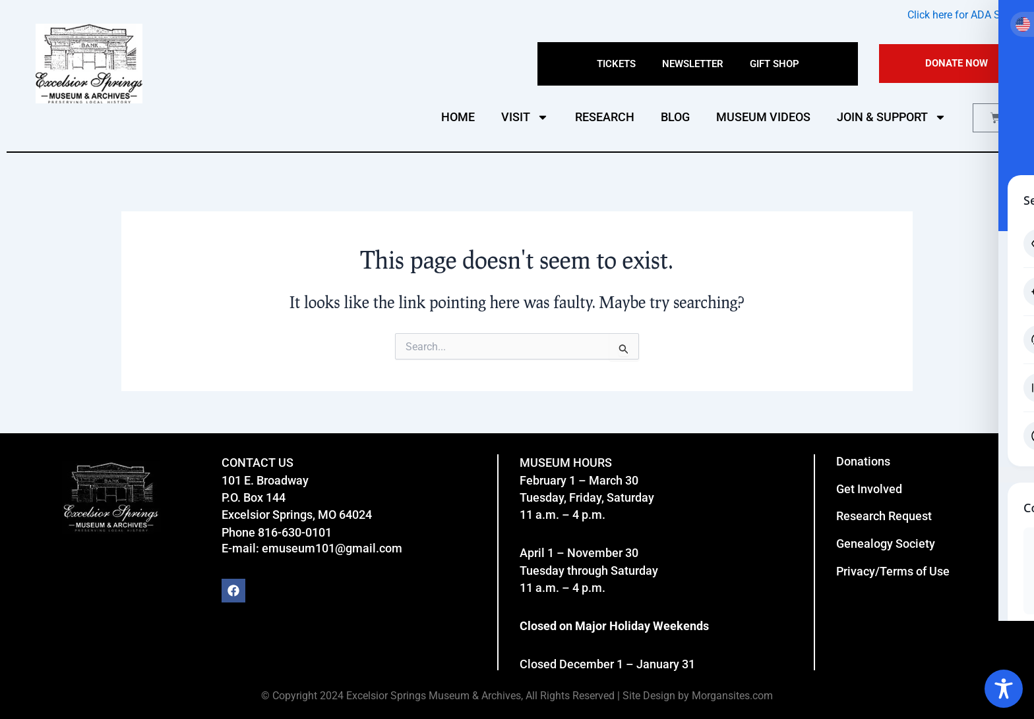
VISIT (525, 117)
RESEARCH (604, 117)
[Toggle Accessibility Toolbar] (1003, 688)
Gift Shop (774, 64)
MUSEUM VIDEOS (763, 117)
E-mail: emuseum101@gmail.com (312, 548)
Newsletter (692, 64)
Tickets (616, 64)
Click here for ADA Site (959, 15)
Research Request (884, 516)
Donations (863, 461)
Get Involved (869, 489)
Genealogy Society (885, 543)
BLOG (675, 117)
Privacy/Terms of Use (893, 571)
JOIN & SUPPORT (891, 117)
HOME (458, 117)
